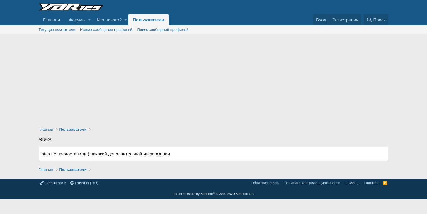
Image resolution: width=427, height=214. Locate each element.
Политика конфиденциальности (311, 183)
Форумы (77, 19)
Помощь (352, 183)
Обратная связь (265, 183)
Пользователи (148, 19)
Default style (53, 183)
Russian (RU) (84, 183)
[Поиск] (376, 19)
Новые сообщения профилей (106, 29)
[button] (89, 19)
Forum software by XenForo (213, 194)
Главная (51, 19)
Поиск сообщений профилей (162, 29)
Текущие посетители (57, 29)
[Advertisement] (213, 79)
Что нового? (109, 19)
